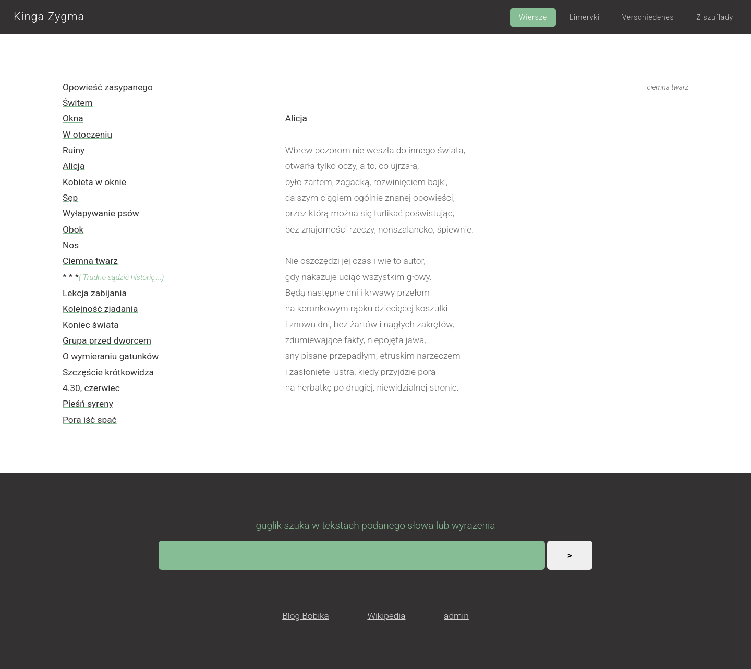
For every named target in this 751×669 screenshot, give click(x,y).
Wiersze (533, 17)
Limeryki (585, 17)
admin (456, 616)
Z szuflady (714, 17)
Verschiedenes (648, 17)
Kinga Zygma (49, 16)
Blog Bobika (305, 616)
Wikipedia (386, 616)
